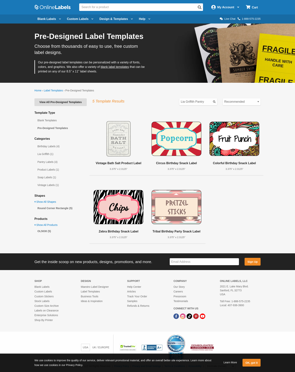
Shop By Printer (43, 320)
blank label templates (115, 66)
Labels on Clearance (46, 310)
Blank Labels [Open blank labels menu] (49, 18)
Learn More (230, 362)
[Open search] (199, 7)
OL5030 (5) (44, 231)
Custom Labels (43, 291)
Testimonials (180, 301)
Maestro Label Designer (95, 286)
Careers (178, 291)
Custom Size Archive (46, 305)
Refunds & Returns (138, 305)
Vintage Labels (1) (48, 185)
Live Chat (227, 18)
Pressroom (179, 296)
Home (37, 90)
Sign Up (252, 261)
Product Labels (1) (48, 169)
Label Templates (53, 90)
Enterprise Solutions (46, 315)
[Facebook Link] (176, 315)
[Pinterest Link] (196, 315)
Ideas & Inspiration (92, 301)
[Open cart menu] (252, 7)
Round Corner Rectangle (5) (54, 208)
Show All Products (46, 224)
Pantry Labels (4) (47, 161)
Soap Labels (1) (46, 177)
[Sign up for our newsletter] (204, 261)
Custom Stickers (44, 296)
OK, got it (252, 362)
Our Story (179, 286)
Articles (131, 291)
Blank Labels (41, 286)
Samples (132, 301)
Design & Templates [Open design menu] (116, 18)
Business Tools (89, 296)
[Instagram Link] (183, 315)
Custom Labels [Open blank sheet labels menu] (80, 18)
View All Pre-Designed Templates (60, 102)
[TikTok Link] (190, 315)
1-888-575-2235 (249, 18)
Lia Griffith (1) (45, 154)
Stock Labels (41, 301)
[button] (128, 347)
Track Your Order (137, 296)
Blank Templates (47, 120)
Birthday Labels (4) (48, 146)
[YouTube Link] (202, 315)
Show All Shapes (45, 201)
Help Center (134, 286)
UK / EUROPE (100, 347)
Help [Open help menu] (144, 18)
